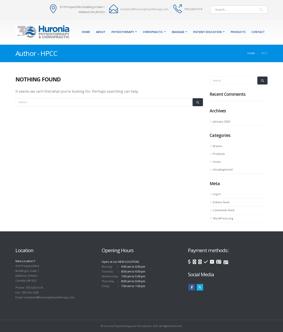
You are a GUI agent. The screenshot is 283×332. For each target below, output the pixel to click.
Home (86, 32)
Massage (178, 32)
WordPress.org (223, 218)
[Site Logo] (43, 32)
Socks (217, 162)
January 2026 (221, 121)
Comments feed (223, 210)
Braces (217, 146)
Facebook (191, 287)
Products (238, 32)
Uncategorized (223, 169)
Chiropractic (153, 32)
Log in (217, 194)
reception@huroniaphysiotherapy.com (144, 9)
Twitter (200, 287)
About (100, 32)
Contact (258, 32)
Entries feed (221, 202)
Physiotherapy (122, 32)
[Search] (261, 9)
